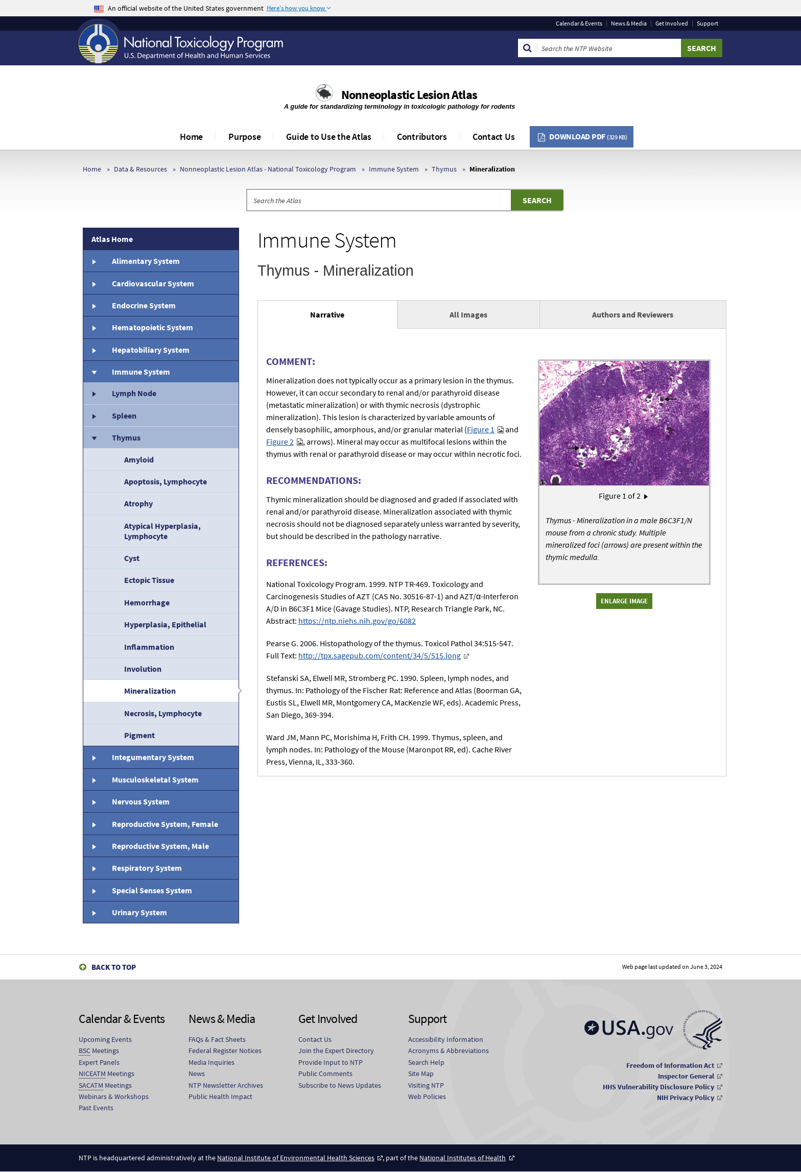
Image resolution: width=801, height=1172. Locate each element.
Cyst (131, 558)
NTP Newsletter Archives (226, 1085)
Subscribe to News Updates (339, 1085)
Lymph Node (134, 393)
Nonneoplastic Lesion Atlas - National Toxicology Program (268, 169)
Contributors (422, 136)
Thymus (444, 169)
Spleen (124, 415)
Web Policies (427, 1096)
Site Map (421, 1073)
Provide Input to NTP (330, 1062)
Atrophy (138, 503)
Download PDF (588, 136)
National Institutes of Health (462, 1157)
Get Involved (671, 23)
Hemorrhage (147, 602)
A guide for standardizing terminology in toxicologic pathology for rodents (400, 106)
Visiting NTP (426, 1085)
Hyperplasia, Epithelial (165, 624)
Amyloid (139, 459)
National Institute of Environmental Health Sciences (295, 1157)
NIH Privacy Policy (685, 1097)
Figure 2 (280, 441)
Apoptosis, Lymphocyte (165, 481)
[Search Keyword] (609, 48)
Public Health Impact (220, 1096)
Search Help (426, 1062)
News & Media (629, 23)
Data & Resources (140, 169)
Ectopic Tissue (149, 580)
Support (707, 23)
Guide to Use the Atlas (328, 136)
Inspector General (686, 1076)
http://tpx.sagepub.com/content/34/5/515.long (379, 655)
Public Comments (325, 1073)
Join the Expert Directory (336, 1050)
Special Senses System (152, 890)
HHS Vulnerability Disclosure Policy (658, 1086)
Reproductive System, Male (160, 846)
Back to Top (113, 967)
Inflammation (149, 647)
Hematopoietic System (152, 327)
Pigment (139, 735)
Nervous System (141, 801)
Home (191, 136)
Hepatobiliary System (151, 350)
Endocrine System (144, 305)
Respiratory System (147, 868)
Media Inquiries (211, 1062)
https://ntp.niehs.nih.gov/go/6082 (357, 621)
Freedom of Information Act (670, 1065)
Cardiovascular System (153, 283)
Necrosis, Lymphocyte (163, 713)
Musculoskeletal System (155, 779)
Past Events (96, 1107)
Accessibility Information (445, 1039)
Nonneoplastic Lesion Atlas (409, 95)
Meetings (99, 1051)
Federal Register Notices (225, 1050)
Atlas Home (112, 239)
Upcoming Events (105, 1039)
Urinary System (139, 912)
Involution (142, 669)
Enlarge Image (624, 601)
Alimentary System (146, 261)
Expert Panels (99, 1062)
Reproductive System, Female (165, 824)
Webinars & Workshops (114, 1096)
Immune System (394, 169)
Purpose (244, 136)
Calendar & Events (579, 23)
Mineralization (150, 691)
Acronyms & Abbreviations (448, 1050)
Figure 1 (480, 429)
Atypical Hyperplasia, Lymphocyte (162, 531)
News (197, 1073)
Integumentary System (153, 757)
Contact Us (494, 136)
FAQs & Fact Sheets (217, 1039)
